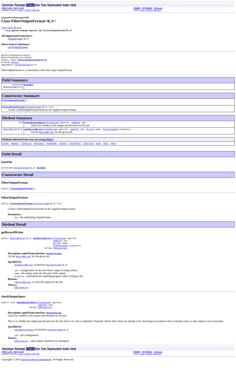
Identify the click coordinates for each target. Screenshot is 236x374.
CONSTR (27, 10)
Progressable (110, 134)
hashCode (51, 149)
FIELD (20, 10)
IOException (60, 257)
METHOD (36, 10)
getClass (39, 149)
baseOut (28, 88)
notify (63, 149)
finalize (26, 149)
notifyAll (75, 149)
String (90, 134)
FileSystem (52, 127)
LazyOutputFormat (18, 47)
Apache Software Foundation (36, 371)
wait (98, 149)
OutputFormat (15, 39)
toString (88, 149)
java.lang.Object (11, 27)
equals (15, 149)
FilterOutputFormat (13, 104)
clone (5, 149)
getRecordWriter (33, 134)
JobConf (75, 127)
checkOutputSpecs (34, 127)
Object (15, 64)
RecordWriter (10, 134)
